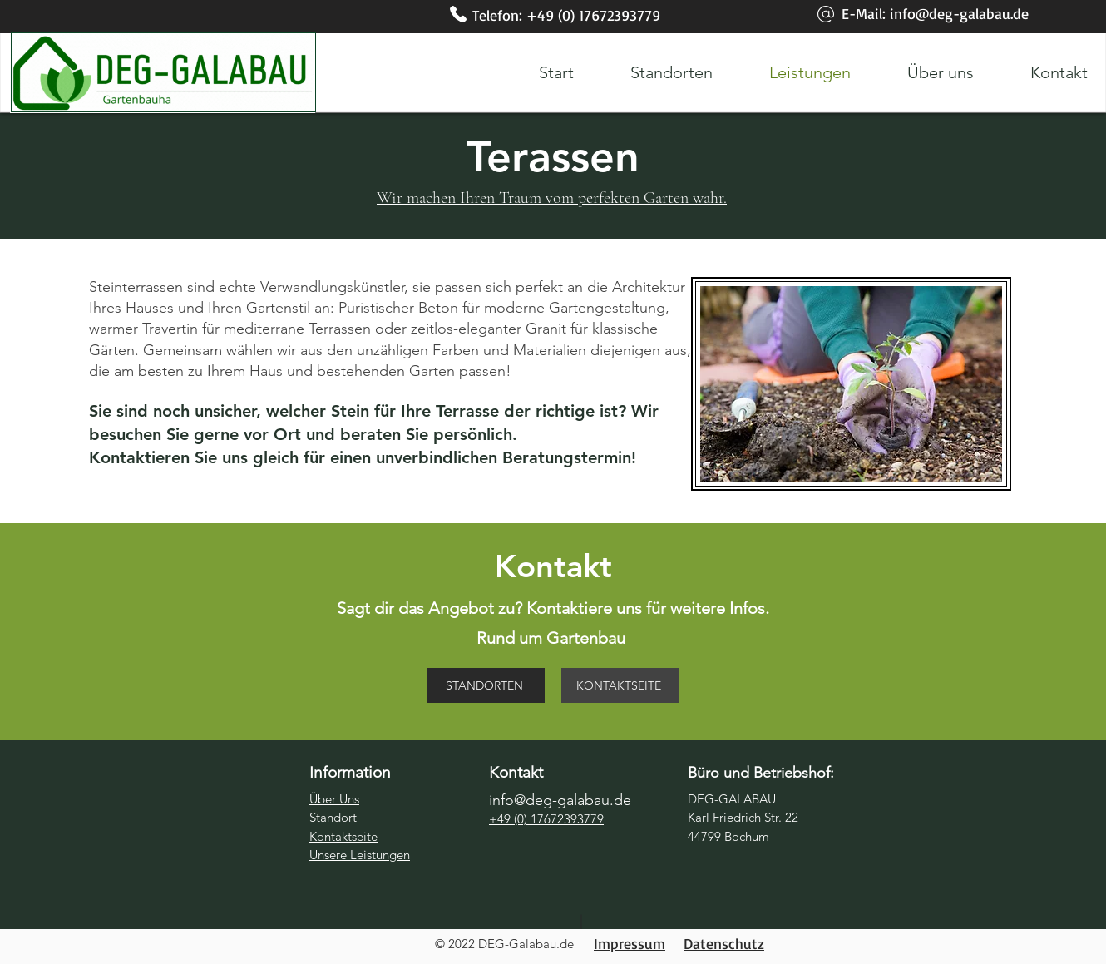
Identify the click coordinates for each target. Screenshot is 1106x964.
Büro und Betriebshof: (761, 773)
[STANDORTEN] (486, 685)
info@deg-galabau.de (959, 13)
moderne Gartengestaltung (574, 308)
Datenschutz (724, 943)
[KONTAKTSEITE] (620, 685)
